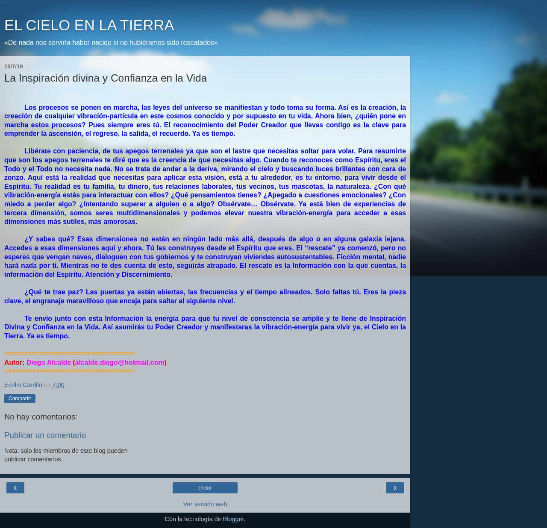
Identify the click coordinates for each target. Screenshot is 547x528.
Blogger (233, 519)
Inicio (205, 488)
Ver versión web (205, 504)
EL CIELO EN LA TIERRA (89, 25)
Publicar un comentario (45, 435)
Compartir (20, 399)
